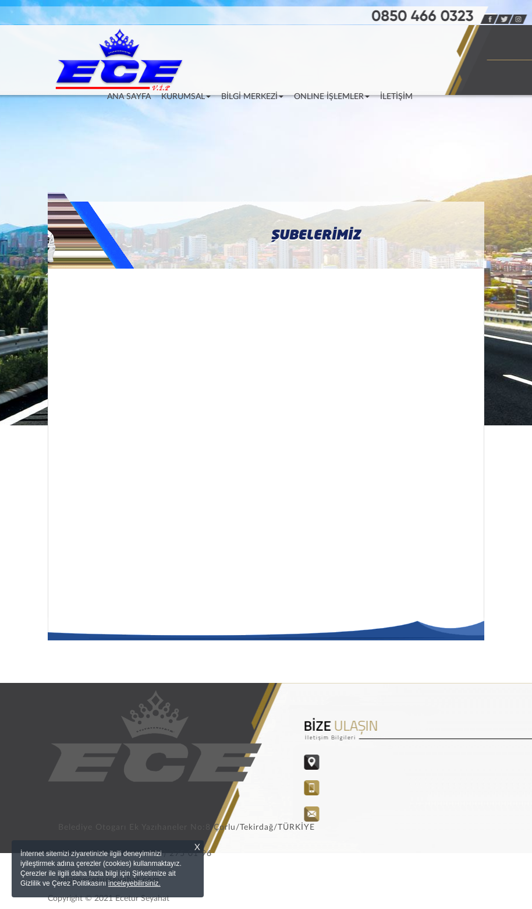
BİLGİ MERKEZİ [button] (252, 97)
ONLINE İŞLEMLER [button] (332, 97)
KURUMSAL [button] (186, 97)
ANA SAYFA (131, 96)
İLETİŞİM (396, 97)
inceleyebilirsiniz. (134, 883)
